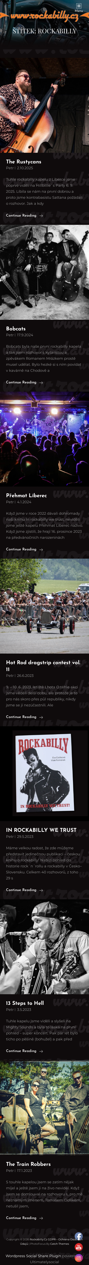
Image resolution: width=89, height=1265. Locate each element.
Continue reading (24, 216)
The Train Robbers (28, 1164)
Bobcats (16, 329)
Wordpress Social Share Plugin (34, 1256)
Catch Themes (59, 1243)
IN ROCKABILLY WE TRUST (41, 830)
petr (10, 168)
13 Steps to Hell (25, 1003)
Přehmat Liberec (26, 496)
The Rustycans (23, 162)
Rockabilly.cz (38, 1239)
